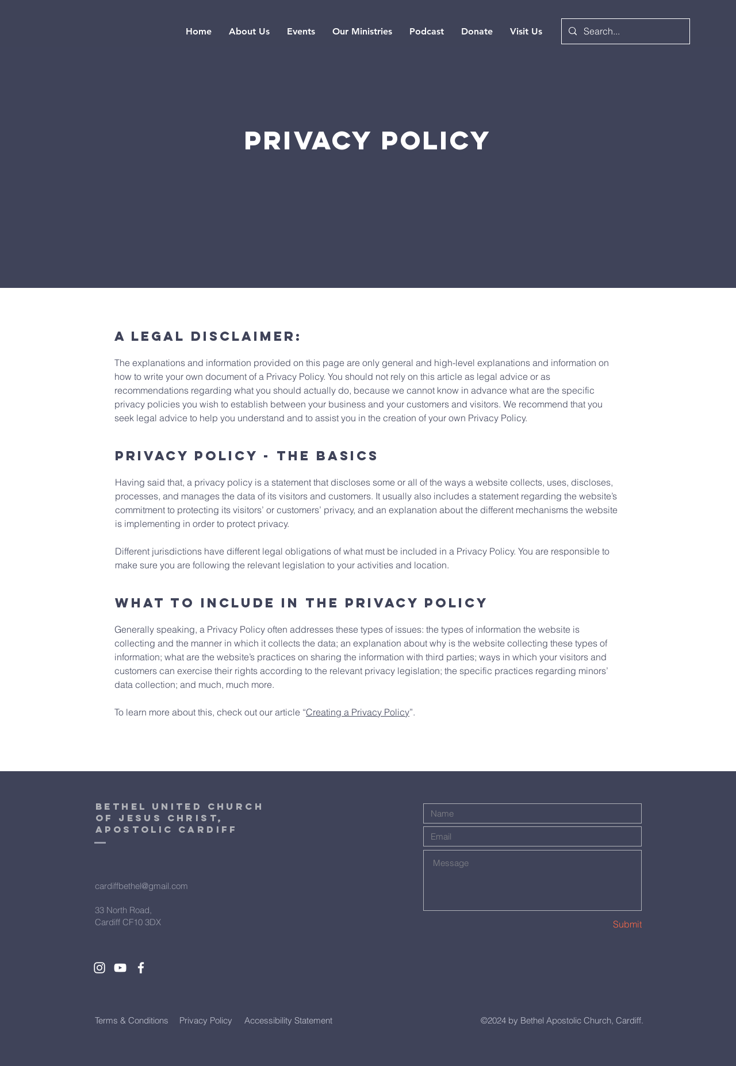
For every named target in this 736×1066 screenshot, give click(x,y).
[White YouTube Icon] (120, 967)
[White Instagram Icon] (99, 967)
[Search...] (624, 31)
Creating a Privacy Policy (357, 712)
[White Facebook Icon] (140, 967)
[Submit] (601, 924)
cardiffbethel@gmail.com (141, 885)
